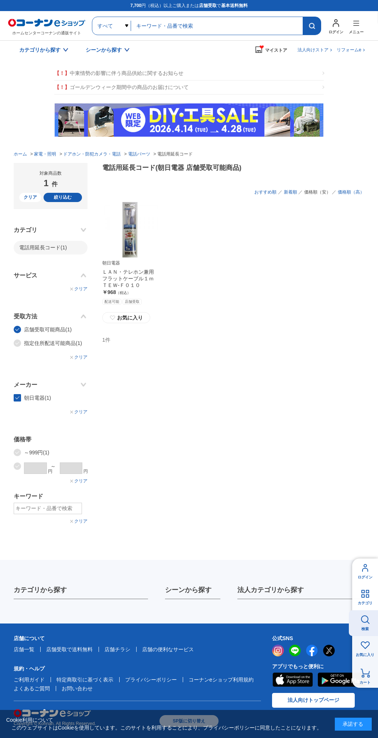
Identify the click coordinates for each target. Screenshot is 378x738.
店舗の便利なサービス (168, 649)
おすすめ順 (265, 192)
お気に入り (126, 317)
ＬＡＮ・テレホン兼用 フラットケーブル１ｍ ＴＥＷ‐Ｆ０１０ (130, 278)
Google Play (341, 680)
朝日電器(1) (37, 398)
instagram (278, 650)
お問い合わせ (77, 688)
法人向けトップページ (313, 700)
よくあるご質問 (32, 688)
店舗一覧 (24, 649)
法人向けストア (313, 50)
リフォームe (349, 50)
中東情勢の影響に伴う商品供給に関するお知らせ (118, 73)
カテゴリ (365, 603)
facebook (312, 650)
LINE (295, 650)
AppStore (292, 680)
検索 (365, 629)
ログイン (365, 577)
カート (365, 682)
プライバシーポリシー (151, 679)
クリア (30, 197)
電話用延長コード (43, 247)
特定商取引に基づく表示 (84, 679)
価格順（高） (351, 192)
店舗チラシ (117, 649)
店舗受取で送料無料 (69, 649)
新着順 (290, 192)
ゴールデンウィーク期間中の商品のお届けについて (121, 87)
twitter (329, 650)
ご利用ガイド (29, 679)
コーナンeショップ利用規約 (221, 679)
